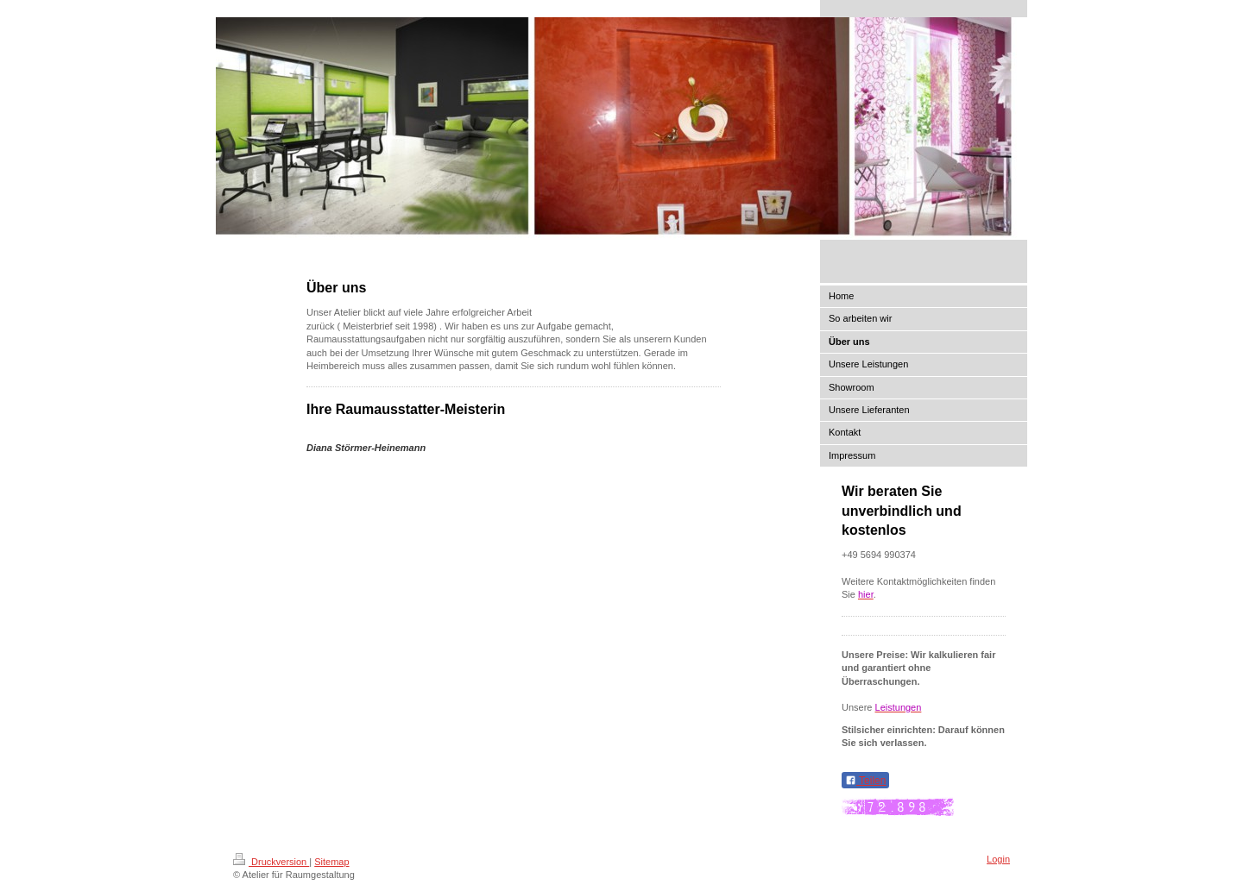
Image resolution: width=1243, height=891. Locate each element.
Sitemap (331, 861)
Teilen (865, 781)
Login (998, 859)
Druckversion (271, 861)
